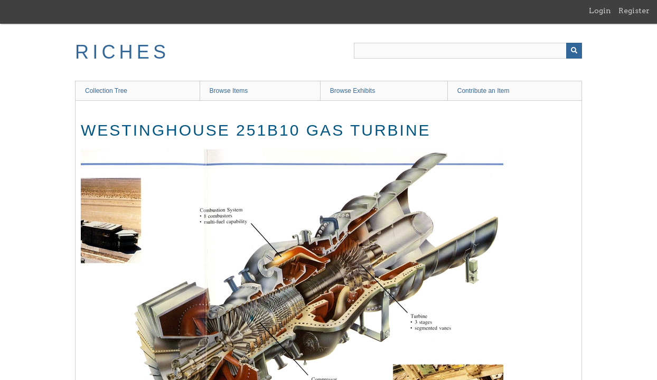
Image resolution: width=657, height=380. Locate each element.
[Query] (468, 51)
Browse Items (229, 90)
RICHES (122, 52)
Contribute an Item (483, 90)
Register (634, 10)
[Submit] (574, 51)
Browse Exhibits (352, 90)
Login (600, 10)
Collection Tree (106, 90)
